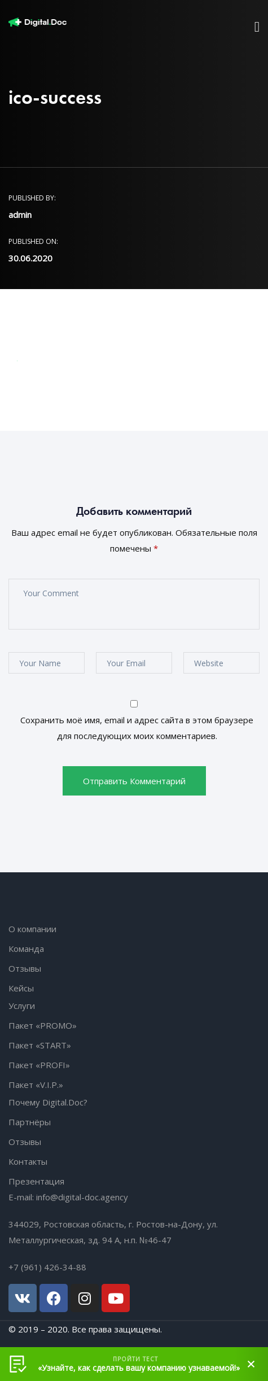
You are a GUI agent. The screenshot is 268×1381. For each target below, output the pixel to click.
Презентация (36, 1181)
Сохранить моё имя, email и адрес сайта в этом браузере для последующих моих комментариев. (136, 727)
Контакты (27, 1161)
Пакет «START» (39, 1045)
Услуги (21, 1005)
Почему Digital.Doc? (47, 1102)
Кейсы (21, 988)
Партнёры (29, 1121)
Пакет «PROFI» (39, 1064)
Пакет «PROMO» (42, 1025)
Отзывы (24, 968)
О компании (32, 928)
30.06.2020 (30, 258)
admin (20, 214)
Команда (26, 948)
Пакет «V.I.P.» (35, 1084)
